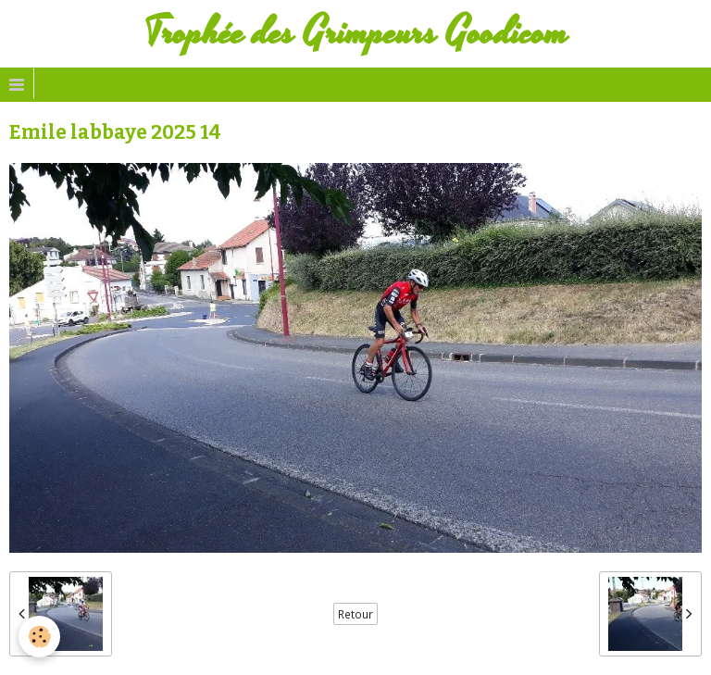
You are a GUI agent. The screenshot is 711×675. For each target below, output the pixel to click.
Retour (355, 613)
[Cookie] (39, 636)
